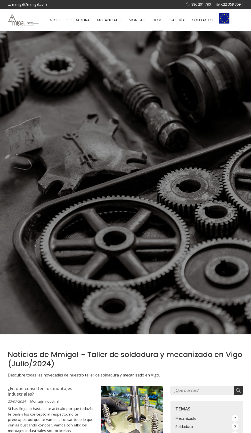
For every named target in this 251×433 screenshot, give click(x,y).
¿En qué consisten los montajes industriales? (40, 391)
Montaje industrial (44, 401)
